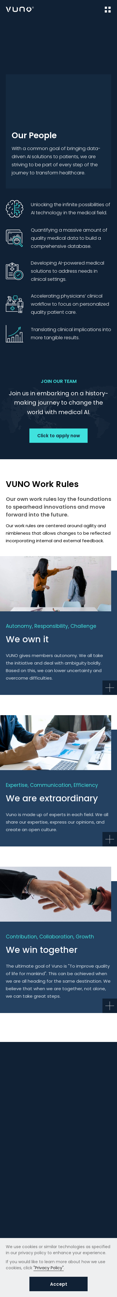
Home (11, 29)
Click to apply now (58, 436)
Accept (58, 1284)
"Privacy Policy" (48, 1268)
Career (30, 29)
